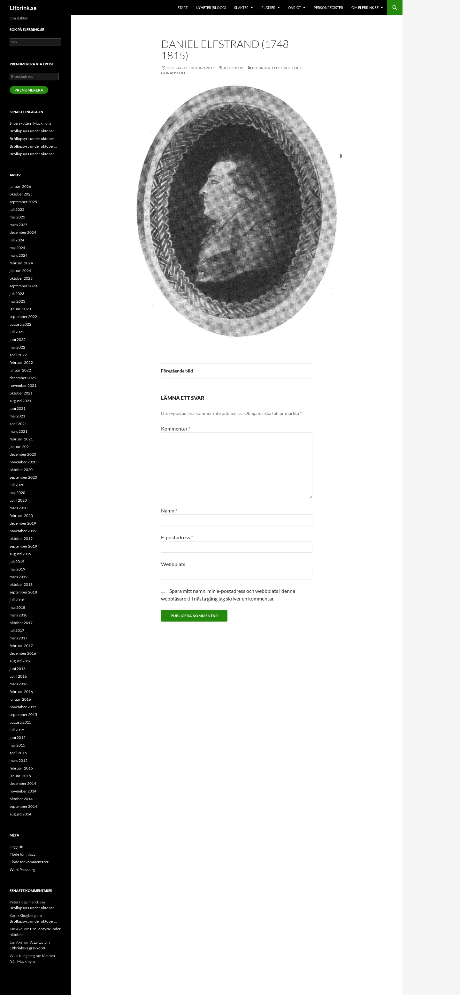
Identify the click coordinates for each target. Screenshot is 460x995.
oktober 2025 (21, 194)
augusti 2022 (20, 324)
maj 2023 (17, 301)
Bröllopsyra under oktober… (33, 131)
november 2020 (23, 462)
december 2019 (23, 523)
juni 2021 (18, 408)
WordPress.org (22, 869)
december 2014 (23, 783)
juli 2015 (17, 729)
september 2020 (23, 477)
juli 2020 (17, 485)
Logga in (16, 846)
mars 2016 (18, 684)
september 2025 (23, 201)
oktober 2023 (21, 278)
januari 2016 (20, 699)
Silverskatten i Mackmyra (30, 123)
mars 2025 (18, 224)
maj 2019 (17, 569)
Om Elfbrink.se (365, 7)
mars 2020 (18, 507)
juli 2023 (17, 293)
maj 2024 (17, 247)
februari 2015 (21, 768)
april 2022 (18, 354)
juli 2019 (17, 561)
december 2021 (23, 377)
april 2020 (18, 500)
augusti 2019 (20, 553)
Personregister (328, 7)
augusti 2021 (20, 400)
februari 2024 (21, 263)
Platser (268, 7)
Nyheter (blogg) (211, 7)
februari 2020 (21, 515)
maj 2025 (17, 217)
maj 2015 (17, 745)
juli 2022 (17, 331)
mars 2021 (18, 431)
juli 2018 (17, 599)
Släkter (241, 7)
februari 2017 (21, 645)
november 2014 (23, 791)
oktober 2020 (21, 469)
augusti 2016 (20, 661)
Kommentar (175, 428)
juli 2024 (17, 240)
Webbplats (173, 564)
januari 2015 (20, 775)
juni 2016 (18, 668)
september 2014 (23, 806)
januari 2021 (20, 446)
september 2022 (23, 316)
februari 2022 (21, 362)
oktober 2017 (21, 622)
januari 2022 (20, 370)
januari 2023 (20, 308)
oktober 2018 (21, 584)
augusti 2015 (20, 722)
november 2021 (23, 385)
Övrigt (294, 7)
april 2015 (18, 752)
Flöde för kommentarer (29, 861)
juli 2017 (17, 630)
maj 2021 (17, 416)
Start (183, 7)
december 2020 (23, 454)
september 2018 (23, 592)
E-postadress (177, 537)
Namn (169, 510)
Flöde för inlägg (22, 854)
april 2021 (18, 423)
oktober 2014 (21, 798)
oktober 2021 (21, 393)
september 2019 (23, 546)
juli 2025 (17, 209)
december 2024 (23, 232)
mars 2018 (18, 615)
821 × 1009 (233, 67)
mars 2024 (18, 255)
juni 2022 (18, 339)
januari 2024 (20, 270)
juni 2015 (18, 737)
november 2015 (23, 706)
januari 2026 (20, 186)
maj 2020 (17, 492)
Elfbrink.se (23, 7)
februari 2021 (21, 439)
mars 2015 (18, 760)
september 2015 (23, 714)
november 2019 (23, 530)
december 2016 (23, 653)
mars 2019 (18, 576)
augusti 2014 (20, 814)
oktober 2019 (21, 538)
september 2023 (23, 286)
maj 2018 (17, 607)
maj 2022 (17, 347)
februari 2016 (21, 691)
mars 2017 (18, 638)
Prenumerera (28, 90)
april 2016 (18, 676)
